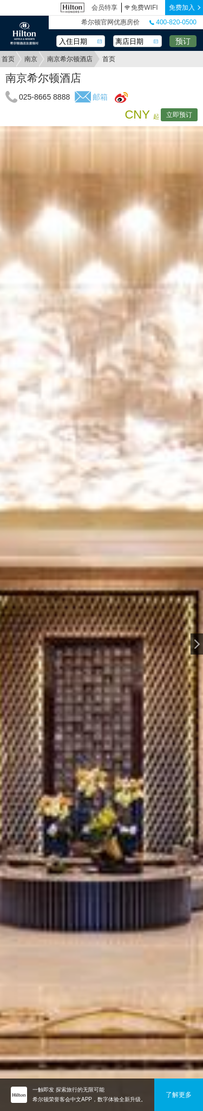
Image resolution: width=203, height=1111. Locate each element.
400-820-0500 (173, 22)
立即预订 (179, 115)
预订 (183, 41)
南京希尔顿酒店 (70, 59)
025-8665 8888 (44, 97)
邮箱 (100, 97)
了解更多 (179, 1095)
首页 (8, 59)
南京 (30, 59)
